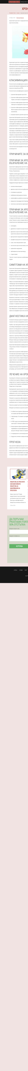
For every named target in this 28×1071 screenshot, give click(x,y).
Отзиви (21, 570)
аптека (15, 570)
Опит (26, 570)
